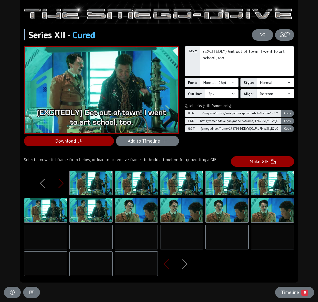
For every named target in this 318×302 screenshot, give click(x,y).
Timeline (294, 292)
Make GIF (262, 161)
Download (69, 141)
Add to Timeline (147, 141)
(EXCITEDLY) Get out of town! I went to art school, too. (247, 61)
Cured (83, 35)
